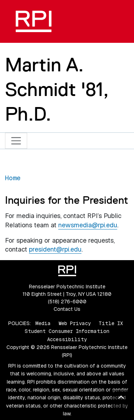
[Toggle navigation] (16, 141)
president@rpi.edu (55, 249)
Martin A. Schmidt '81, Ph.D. (56, 89)
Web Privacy (75, 323)
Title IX (111, 323)
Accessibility (67, 339)
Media (43, 323)
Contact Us (67, 309)
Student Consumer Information (67, 331)
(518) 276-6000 (67, 301)
